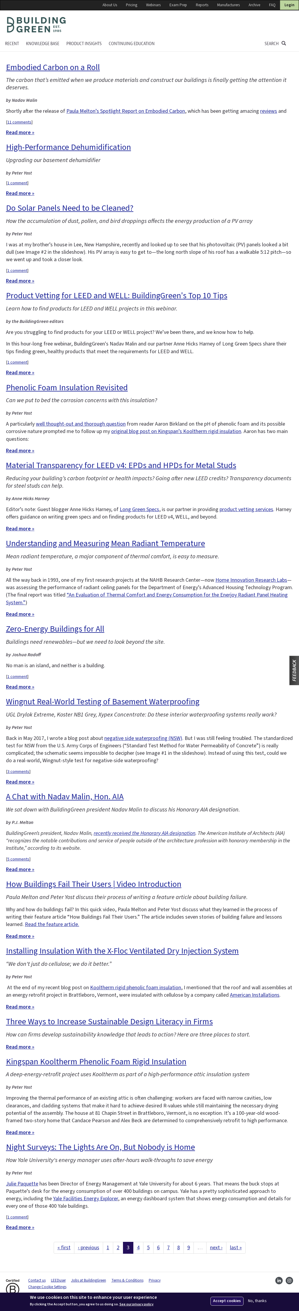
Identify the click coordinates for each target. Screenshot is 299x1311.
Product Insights (84, 44)
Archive (254, 5)
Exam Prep (178, 5)
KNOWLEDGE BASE (42, 44)
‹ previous (88, 1247)
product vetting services (246, 509)
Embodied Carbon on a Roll (53, 67)
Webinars (153, 5)
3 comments (18, 771)
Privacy (155, 1280)
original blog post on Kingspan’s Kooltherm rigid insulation (176, 431)
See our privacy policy (136, 1304)
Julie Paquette (22, 1184)
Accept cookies (227, 1301)
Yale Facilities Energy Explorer (85, 1198)
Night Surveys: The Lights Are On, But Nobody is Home (100, 1147)
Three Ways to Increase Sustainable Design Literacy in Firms (109, 1022)
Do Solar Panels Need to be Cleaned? (69, 208)
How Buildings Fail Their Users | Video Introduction (93, 884)
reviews (268, 111)
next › (216, 1247)
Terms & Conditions (127, 1280)
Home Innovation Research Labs (251, 580)
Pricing (131, 5)
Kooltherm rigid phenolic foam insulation (135, 987)
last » (236, 1247)
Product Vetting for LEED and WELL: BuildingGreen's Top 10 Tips (116, 296)
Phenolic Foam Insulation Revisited (67, 388)
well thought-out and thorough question (81, 424)
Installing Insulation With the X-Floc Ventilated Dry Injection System (122, 951)
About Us (110, 5)
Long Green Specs (139, 509)
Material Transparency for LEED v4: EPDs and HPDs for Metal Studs (121, 465)
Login (289, 5)
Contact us (37, 1280)
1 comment (17, 183)
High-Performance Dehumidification (68, 147)
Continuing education (132, 44)
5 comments (18, 859)
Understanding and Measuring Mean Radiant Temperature (105, 543)
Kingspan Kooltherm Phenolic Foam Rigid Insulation (96, 1062)
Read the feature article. (52, 924)
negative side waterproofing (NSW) (143, 738)
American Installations (254, 995)
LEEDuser (58, 1280)
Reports (202, 5)
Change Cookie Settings (47, 1287)
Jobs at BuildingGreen (88, 1280)
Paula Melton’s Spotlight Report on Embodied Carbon (125, 111)
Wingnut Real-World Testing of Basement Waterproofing (102, 702)
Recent (12, 44)
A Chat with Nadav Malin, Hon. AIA (65, 797)
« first (64, 1247)
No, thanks (257, 1301)
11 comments (19, 122)
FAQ (272, 5)
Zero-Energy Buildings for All (55, 629)
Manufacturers (228, 5)
